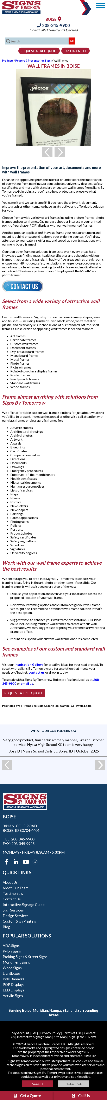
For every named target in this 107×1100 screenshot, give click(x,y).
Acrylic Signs (13, 995)
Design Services (16, 915)
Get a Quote (27, 1095)
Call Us (80, 1095)
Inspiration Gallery (29, 664)
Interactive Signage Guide (24, 904)
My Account (20, 1033)
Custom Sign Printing (19, 921)
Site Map (60, 1037)
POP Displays (13, 984)
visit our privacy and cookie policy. (66, 1076)
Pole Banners (13, 979)
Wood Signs (12, 967)
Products (7, 60)
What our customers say (54, 731)
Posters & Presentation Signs (33, 60)
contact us (37, 672)
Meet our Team (15, 888)
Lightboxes (11, 973)
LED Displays (13, 990)
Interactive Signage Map (34, 1037)
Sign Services (13, 910)
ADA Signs (11, 945)
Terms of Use (72, 1033)
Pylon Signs (12, 951)
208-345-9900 (53, 25)
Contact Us (12, 899)
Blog (6, 926)
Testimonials (13, 893)
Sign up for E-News (82, 1037)
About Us (10, 882)
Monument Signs (16, 962)
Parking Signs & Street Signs (25, 956)
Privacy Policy (50, 1033)
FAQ (34, 1033)
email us (27, 683)
